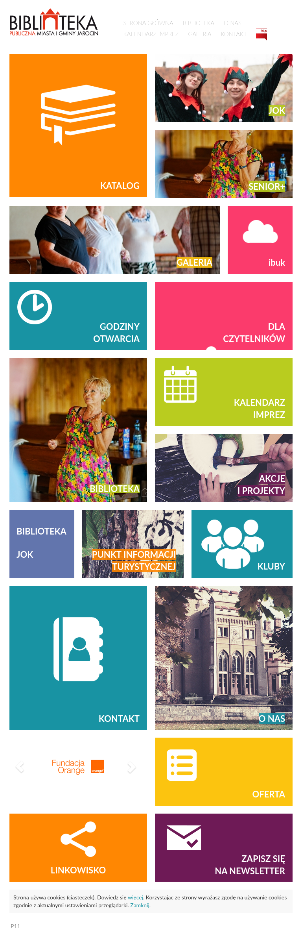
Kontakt (234, 33)
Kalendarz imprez (151, 33)
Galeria (199, 33)
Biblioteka (198, 22)
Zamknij (139, 905)
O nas (232, 22)
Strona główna (148, 22)
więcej (135, 897)
